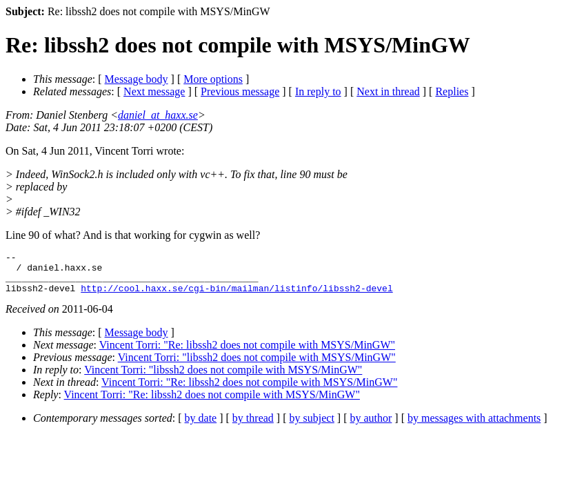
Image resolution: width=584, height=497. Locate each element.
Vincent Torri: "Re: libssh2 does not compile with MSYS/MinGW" (247, 353)
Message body (136, 79)
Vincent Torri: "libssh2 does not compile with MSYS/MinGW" (257, 365)
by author (371, 426)
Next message (154, 91)
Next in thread (388, 91)
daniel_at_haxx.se (158, 115)
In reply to (318, 91)
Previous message (240, 91)
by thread (253, 426)
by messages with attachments (474, 426)
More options (213, 79)
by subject (312, 426)
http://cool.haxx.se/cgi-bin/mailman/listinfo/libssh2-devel (236, 296)
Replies (451, 91)
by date (201, 426)
